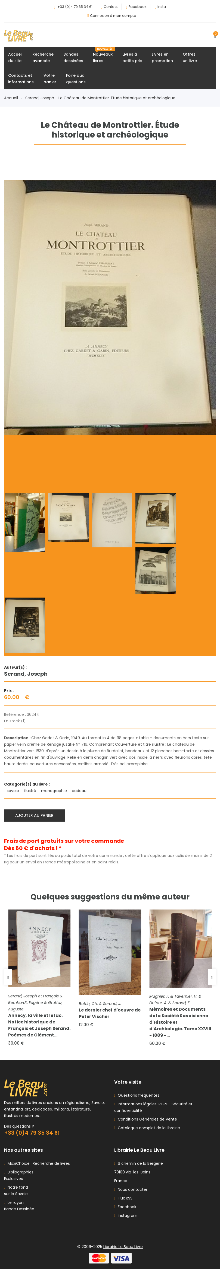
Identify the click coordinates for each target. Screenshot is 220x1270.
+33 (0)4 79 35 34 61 (74, 6)
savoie (13, 791)
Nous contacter (130, 1190)
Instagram (125, 1216)
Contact (111, 6)
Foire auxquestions (76, 79)
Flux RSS (123, 1199)
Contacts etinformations (21, 79)
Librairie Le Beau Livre (123, 1247)
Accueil (12, 98)
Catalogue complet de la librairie (148, 1129)
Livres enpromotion (162, 58)
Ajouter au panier (35, 815)
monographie (54, 791)
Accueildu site (15, 58)
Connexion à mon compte (113, 15)
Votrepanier (50, 79)
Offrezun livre (190, 58)
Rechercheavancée (43, 58)
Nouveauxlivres (104, 55)
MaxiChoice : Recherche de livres (37, 1164)
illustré (30, 791)
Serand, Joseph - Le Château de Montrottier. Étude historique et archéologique (100, 98)
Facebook (138, 6)
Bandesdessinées (73, 58)
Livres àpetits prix (132, 58)
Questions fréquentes (137, 1096)
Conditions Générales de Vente (146, 1120)
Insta (161, 6)
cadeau (80, 791)
